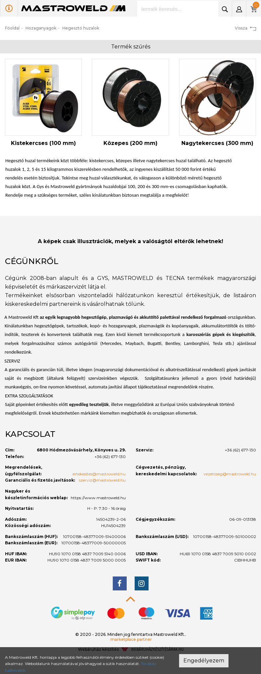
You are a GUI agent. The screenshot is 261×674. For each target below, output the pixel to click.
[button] (239, 9)
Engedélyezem (203, 660)
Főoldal (12, 28)
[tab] (130, 261)
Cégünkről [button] (31, 261)
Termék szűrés (130, 46)
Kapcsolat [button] (30, 434)
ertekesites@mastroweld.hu (99, 473)
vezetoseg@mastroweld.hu (230, 473)
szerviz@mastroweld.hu (102, 480)
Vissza (245, 28)
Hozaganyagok (41, 28)
